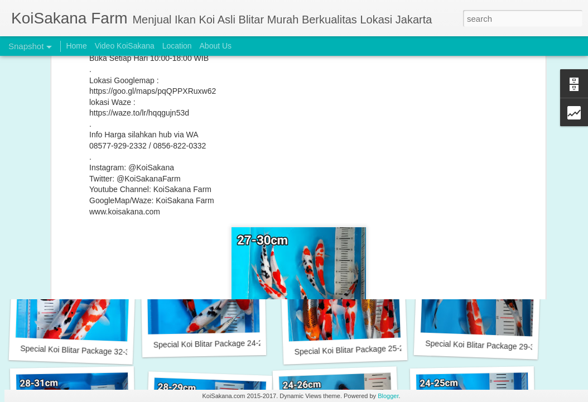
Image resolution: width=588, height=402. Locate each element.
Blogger (388, 396)
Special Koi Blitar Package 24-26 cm (488, 198)
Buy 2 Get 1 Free (206, 198)
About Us (216, 45)
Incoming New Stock (75, 198)
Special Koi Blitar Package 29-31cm (487, 345)
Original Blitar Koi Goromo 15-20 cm (356, 192)
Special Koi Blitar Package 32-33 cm (83, 350)
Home (76, 45)
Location (177, 45)
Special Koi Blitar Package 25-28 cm (357, 349)
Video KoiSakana (125, 45)
